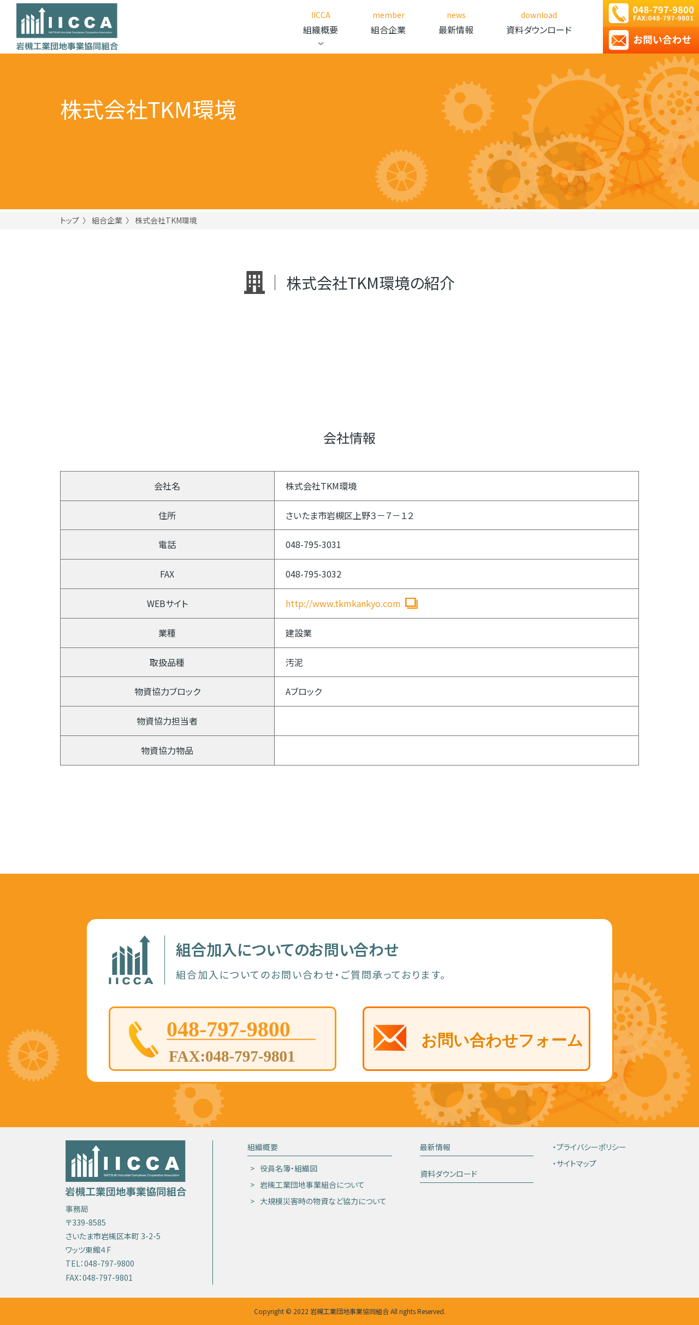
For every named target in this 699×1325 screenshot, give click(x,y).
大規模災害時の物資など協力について (323, 1201)
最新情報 (435, 1146)
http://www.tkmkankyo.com (343, 603)
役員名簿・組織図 (288, 1168)
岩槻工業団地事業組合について (312, 1184)
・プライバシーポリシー (589, 1146)
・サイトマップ (574, 1163)
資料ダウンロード (448, 1173)
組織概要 (262, 1146)
